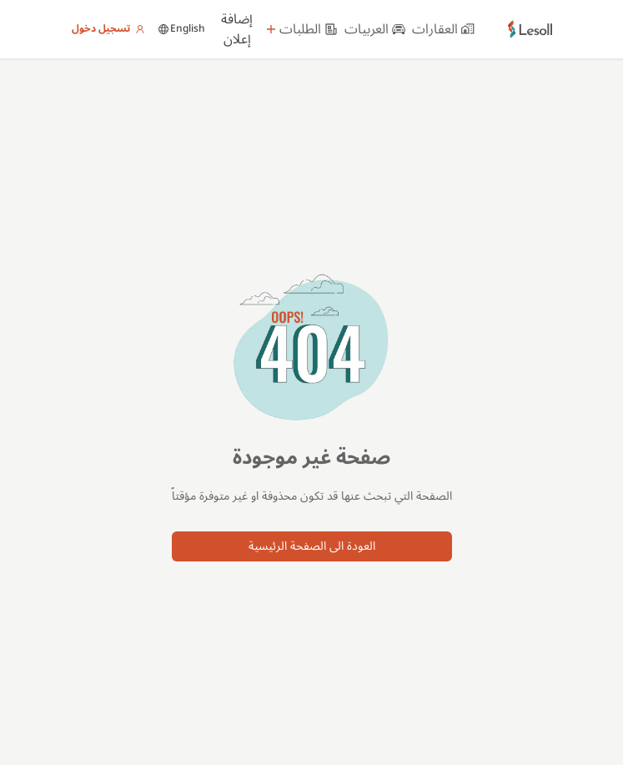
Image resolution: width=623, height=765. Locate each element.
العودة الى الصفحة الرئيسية (312, 546)
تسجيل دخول (108, 29)
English (181, 29)
